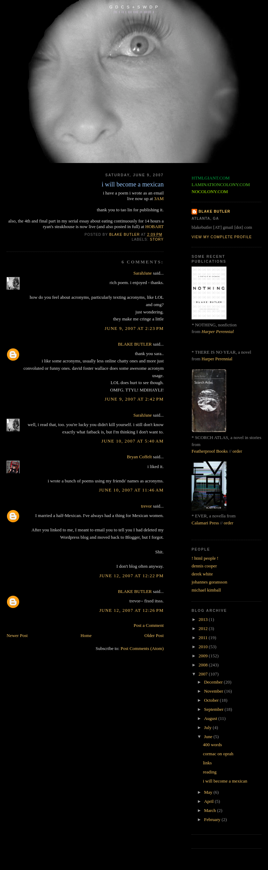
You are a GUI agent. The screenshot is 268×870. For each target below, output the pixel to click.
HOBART (154, 226)
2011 (204, 637)
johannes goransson (209, 582)
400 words (212, 744)
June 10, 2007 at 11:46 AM (131, 490)
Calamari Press (205, 522)
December (214, 682)
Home (86, 635)
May (209, 792)
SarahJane (142, 273)
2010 (204, 646)
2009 (204, 655)
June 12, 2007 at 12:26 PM (131, 610)
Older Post (154, 635)
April (209, 801)
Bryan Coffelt (139, 456)
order (237, 451)
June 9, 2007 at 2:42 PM (134, 399)
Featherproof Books (210, 451)
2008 (204, 664)
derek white (202, 574)
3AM (159, 198)
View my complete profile (222, 237)
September (214, 709)
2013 (204, 619)
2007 (204, 674)
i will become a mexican (225, 781)
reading (209, 771)
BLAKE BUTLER (135, 344)
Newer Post (17, 635)
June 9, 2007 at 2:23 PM (134, 328)
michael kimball (206, 590)
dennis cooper (204, 565)
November (214, 691)
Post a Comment (149, 625)
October (212, 700)
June (209, 736)
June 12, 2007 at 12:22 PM (131, 575)
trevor (146, 506)
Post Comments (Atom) (142, 648)
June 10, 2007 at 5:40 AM (133, 441)
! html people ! (205, 558)
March (210, 810)
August (211, 718)
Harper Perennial (218, 331)
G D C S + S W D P (133, 7)
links (207, 762)
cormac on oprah (218, 753)
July (208, 727)
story (157, 239)
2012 (204, 628)
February (213, 819)
